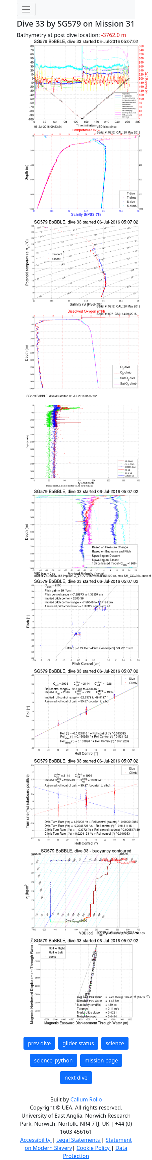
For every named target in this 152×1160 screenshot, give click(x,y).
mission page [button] (101, 1060)
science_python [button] (53, 1060)
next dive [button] (75, 1077)
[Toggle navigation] (26, 9)
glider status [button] (78, 1043)
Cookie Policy (94, 1148)
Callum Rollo (86, 1099)
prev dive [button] (39, 1043)
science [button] (115, 1043)
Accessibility (36, 1140)
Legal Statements (78, 1140)
